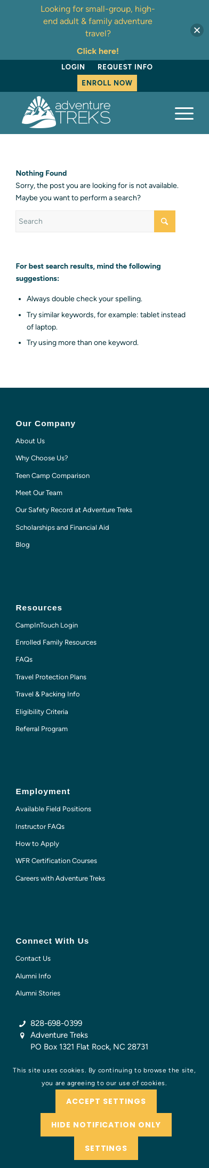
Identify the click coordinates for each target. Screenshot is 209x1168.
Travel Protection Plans (50, 677)
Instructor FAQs (40, 826)
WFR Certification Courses (56, 861)
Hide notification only (106, 1124)
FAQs (24, 659)
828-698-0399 (56, 1023)
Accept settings (106, 1101)
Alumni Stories (37, 993)
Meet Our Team (38, 493)
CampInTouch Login (46, 625)
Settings (106, 1148)
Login (73, 67)
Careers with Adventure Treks (60, 878)
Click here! (98, 51)
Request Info (125, 67)
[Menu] (179, 112)
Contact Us (33, 958)
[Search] (95, 221)
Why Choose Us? (41, 458)
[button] (197, 30)
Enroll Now (107, 83)
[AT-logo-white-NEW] (86, 112)
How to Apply (37, 844)
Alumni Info (33, 976)
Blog (22, 544)
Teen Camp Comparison (52, 476)
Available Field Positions (53, 809)
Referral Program (41, 729)
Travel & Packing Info (47, 694)
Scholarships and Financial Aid (62, 527)
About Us (30, 441)
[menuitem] (73, 67)
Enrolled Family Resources (56, 642)
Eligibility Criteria (41, 712)
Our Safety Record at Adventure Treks (73, 510)
